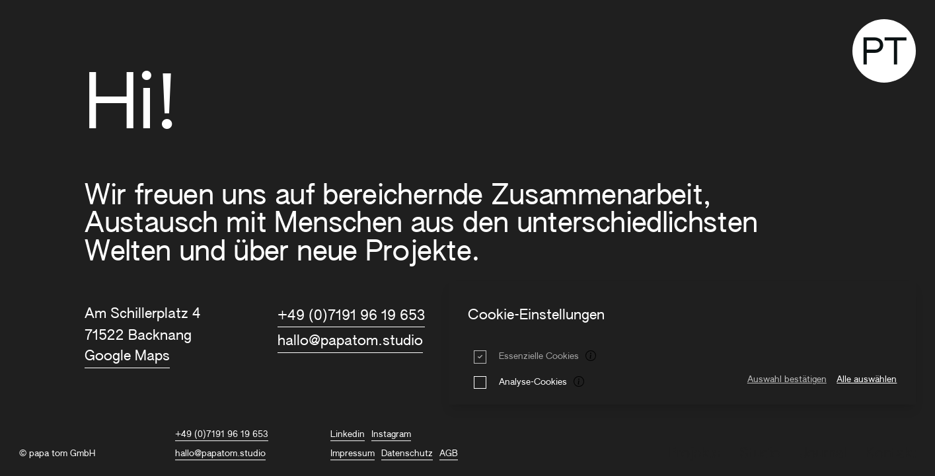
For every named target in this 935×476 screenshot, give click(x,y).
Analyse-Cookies (533, 382)
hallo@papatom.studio (350, 341)
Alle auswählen (867, 380)
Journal (823, 454)
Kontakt (890, 454)
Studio (759, 454)
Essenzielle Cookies (539, 356)
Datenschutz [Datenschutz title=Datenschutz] (407, 454)
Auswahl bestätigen (787, 380)
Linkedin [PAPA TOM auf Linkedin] (347, 434)
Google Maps (127, 357)
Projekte (694, 454)
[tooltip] (591, 356)
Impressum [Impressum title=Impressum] (352, 454)
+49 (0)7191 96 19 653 (351, 316)
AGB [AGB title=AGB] (448, 454)
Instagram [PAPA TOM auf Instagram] (391, 434)
